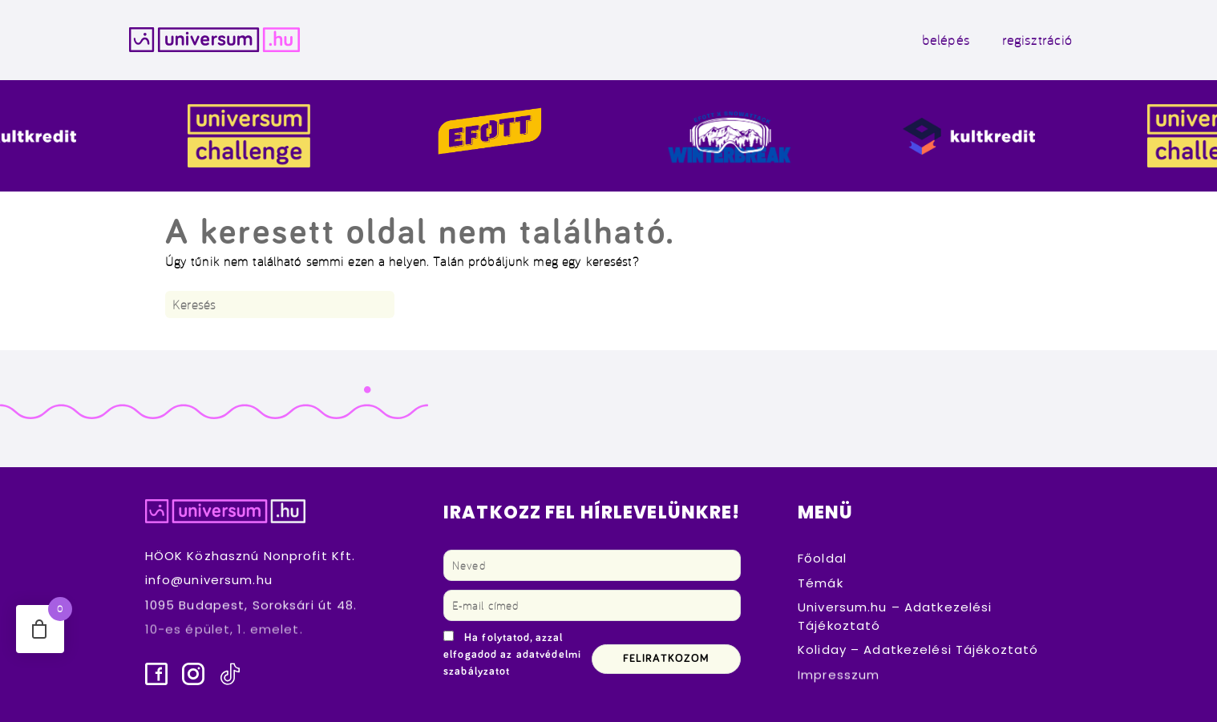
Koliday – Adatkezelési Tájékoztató (918, 649)
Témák (820, 583)
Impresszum (838, 674)
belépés (946, 39)
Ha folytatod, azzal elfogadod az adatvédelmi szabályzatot (512, 654)
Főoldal (822, 558)
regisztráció (1037, 39)
